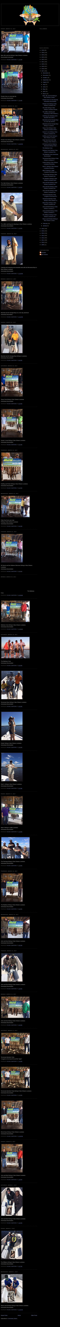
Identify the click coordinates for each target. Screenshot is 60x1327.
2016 (42, 228)
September (46, 80)
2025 (42, 52)
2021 (42, 61)
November (46, 75)
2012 (42, 237)
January (45, 225)
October (45, 77)
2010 (42, 242)
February (45, 223)
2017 (42, 71)
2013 (42, 235)
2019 (42, 66)
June (44, 86)
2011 (42, 240)
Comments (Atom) (12, 1318)
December (46, 73)
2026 (42, 50)
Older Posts (34, 1315)
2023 (42, 57)
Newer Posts (4, 1315)
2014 (42, 233)
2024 (42, 54)
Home (19, 1315)
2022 (42, 59)
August (45, 82)
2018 (42, 68)
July (44, 84)
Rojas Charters (44, 254)
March (44, 93)
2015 (42, 231)
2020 (42, 64)
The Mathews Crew (47, 148)
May (44, 89)
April (44, 91)
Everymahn (43, 252)
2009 (42, 244)
